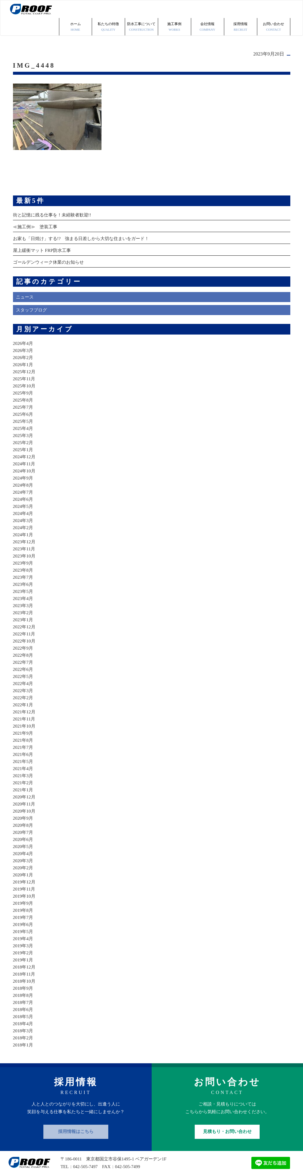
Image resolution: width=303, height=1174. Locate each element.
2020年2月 (23, 849)
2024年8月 (23, 467)
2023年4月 (23, 580)
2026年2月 (23, 339)
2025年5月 (23, 403)
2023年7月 (23, 559)
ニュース (25, 279)
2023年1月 (23, 601)
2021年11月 (24, 701)
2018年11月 (24, 956)
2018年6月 (23, 991)
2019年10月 (25, 878)
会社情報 (207, 9)
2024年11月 (24, 446)
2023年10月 (25, 538)
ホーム (75, 9)
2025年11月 (24, 360)
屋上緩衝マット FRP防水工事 (43, 232)
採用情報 (240, 9)
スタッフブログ (32, 292)
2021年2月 (23, 764)
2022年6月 (23, 651)
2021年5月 (23, 743)
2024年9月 (23, 460)
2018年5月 (23, 998)
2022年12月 (25, 609)
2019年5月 (23, 913)
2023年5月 (23, 573)
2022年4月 (23, 665)
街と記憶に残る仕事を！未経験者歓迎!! (54, 197)
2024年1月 (23, 516)
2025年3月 (23, 417)
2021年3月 (23, 757)
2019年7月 (23, 899)
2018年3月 (23, 1012)
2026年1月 (23, 346)
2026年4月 (23, 325)
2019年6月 (23, 906)
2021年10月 (25, 708)
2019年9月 (23, 885)
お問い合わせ (274, 9)
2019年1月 (23, 942)
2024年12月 (25, 438)
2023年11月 (24, 531)
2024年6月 (23, 481)
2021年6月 (23, 736)
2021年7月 (23, 729)
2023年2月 (23, 594)
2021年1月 (23, 771)
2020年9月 (23, 800)
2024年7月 (23, 474)
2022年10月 (25, 623)
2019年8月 (23, 892)
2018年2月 (23, 1020)
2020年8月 (23, 807)
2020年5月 (23, 828)
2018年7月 (23, 984)
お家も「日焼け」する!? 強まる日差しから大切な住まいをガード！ (85, 220)
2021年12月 (25, 694)
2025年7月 (23, 389)
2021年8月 (23, 722)
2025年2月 (23, 424)
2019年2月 (23, 934)
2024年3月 (23, 502)
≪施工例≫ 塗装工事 (36, 208)
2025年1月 (23, 431)
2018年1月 (23, 1027)
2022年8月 (23, 637)
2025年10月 (25, 368)
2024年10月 (25, 453)
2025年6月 (23, 396)
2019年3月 (23, 927)
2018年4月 (23, 1005)
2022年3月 (23, 672)
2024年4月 (23, 495)
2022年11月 (24, 616)
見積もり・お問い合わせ (227, 1114)
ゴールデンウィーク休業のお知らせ (51, 244)
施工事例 (174, 9)
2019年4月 (23, 920)
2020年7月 (23, 814)
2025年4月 (23, 410)
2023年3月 (23, 587)
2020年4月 (23, 835)
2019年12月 (25, 864)
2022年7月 (23, 644)
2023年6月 (23, 566)
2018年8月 (23, 977)
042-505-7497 (85, 1149)
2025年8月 (23, 382)
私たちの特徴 (108, 9)
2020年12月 (25, 779)
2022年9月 (23, 630)
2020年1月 (23, 857)
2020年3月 (23, 842)
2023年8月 (23, 552)
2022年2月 (23, 679)
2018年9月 (23, 970)
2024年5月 (23, 488)
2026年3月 (23, 332)
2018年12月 (25, 949)
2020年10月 (25, 793)
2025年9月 (23, 375)
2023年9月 (23, 545)
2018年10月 (25, 963)
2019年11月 (24, 871)
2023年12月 (25, 523)
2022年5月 (23, 658)
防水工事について (141, 9)
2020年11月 (24, 786)
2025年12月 (25, 353)
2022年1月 (23, 686)
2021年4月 (23, 750)
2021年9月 (23, 715)
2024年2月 (23, 509)
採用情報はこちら (76, 1114)
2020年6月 (23, 821)
